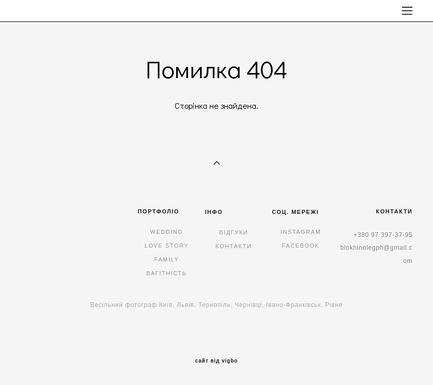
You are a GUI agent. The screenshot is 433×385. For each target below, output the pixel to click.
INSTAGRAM (300, 232)
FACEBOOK (301, 246)
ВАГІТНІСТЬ (167, 273)
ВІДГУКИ (233, 232)
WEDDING (166, 232)
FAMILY (166, 259)
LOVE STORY (166, 246)
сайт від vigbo (216, 361)
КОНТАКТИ (233, 246)
